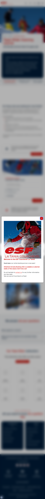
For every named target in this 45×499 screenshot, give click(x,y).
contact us (18, 272)
